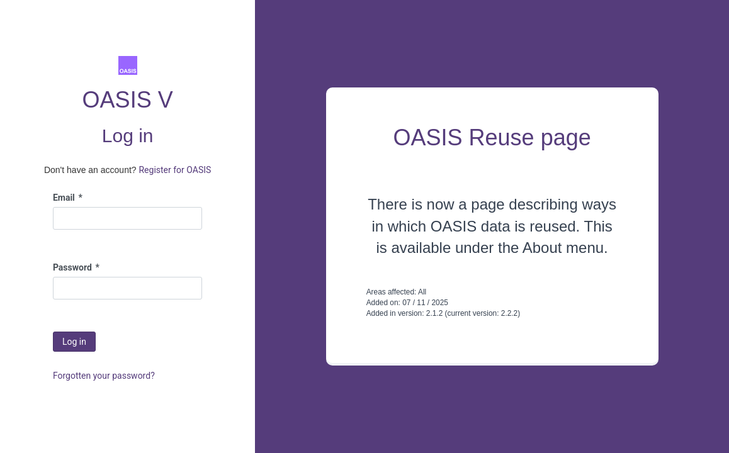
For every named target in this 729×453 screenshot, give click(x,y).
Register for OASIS (174, 170)
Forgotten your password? (104, 376)
